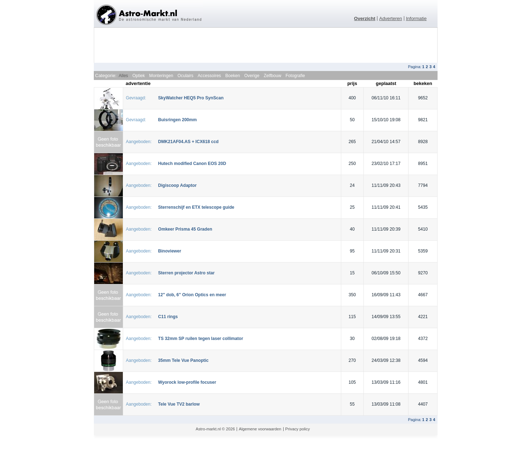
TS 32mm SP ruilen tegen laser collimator (200, 338)
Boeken (232, 75)
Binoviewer (169, 251)
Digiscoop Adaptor (177, 185)
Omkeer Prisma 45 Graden (185, 229)
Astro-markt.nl (208, 429)
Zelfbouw (272, 75)
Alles (123, 75)
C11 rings (168, 316)
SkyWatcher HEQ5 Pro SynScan (191, 97)
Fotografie (295, 75)
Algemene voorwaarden (260, 429)
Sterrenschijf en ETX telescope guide (196, 207)
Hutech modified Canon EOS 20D (192, 163)
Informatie (416, 18)
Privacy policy (297, 429)
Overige (251, 75)
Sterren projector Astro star (186, 272)
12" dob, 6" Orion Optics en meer (192, 294)
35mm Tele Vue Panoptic (183, 360)
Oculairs (185, 75)
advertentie (138, 83)
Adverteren (390, 18)
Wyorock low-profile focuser (187, 382)
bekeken (423, 83)
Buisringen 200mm (177, 119)
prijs (352, 83)
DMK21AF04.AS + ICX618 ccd (188, 141)
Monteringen (161, 75)
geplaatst (386, 83)
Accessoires (209, 75)
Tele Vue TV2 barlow (179, 404)
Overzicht (364, 18)
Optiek (138, 75)
